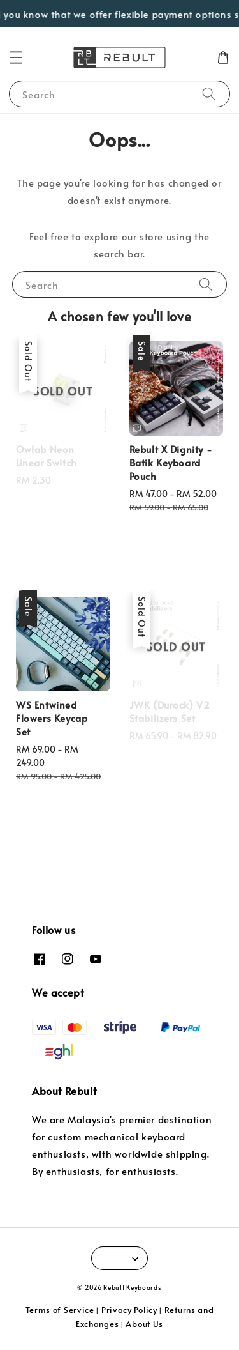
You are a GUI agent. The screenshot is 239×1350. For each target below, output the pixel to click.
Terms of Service (59, 1309)
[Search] (209, 93)
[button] (16, 57)
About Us (144, 1324)
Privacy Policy (129, 1309)
